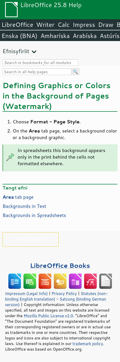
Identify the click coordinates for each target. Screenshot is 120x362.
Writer (45, 24)
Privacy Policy (64, 293)
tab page (18, 197)
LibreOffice (17, 24)
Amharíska (55, 35)
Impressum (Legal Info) (26, 293)
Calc (64, 24)
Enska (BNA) (19, 35)
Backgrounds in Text (24, 206)
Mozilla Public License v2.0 (48, 315)
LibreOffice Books (60, 265)
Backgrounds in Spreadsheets (34, 215)
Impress (84, 24)
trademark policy (88, 343)
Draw (105, 24)
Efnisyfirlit (16, 51)
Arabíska (85, 35)
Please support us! (30, 238)
